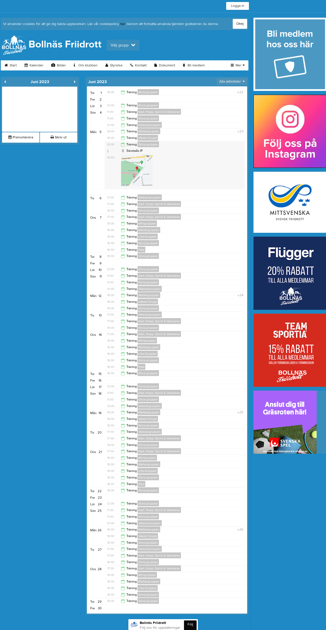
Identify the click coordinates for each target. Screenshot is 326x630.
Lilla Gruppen (147, 237)
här (122, 24)
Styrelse (114, 65)
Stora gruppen (148, 92)
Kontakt (138, 65)
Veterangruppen (149, 125)
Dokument (164, 65)
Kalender (34, 65)
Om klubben (86, 65)
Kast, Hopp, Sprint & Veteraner (159, 112)
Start (11, 65)
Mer (238, 65)
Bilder (58, 65)
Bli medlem (194, 65)
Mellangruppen (148, 131)
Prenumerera (20, 137)
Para (141, 250)
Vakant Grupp (147, 138)
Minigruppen (147, 223)
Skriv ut (58, 137)
